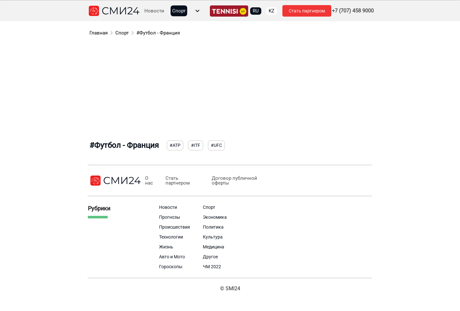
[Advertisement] (230, 89)
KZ (271, 11)
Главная (98, 33)
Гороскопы (170, 266)
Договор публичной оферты (234, 181)
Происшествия (174, 227)
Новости (154, 11)
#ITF (195, 145)
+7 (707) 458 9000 (353, 10)
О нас (149, 181)
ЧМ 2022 (212, 266)
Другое (210, 256)
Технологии (171, 236)
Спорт (179, 11)
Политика (213, 227)
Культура (213, 236)
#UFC (216, 145)
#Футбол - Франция (158, 33)
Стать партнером (307, 10)
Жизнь (166, 246)
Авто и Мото (172, 256)
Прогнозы (169, 217)
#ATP (175, 145)
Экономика (215, 217)
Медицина (213, 246)
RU (256, 11)
